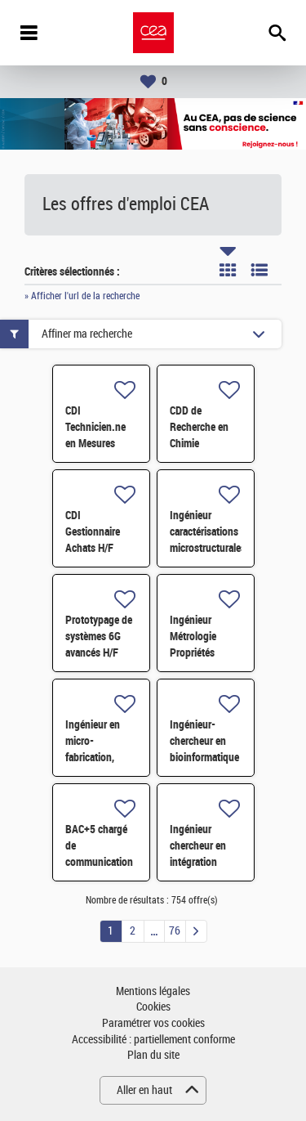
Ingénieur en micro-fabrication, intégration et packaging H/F (97, 757)
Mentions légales (153, 991)
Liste (259, 270)
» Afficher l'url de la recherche (82, 296)
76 (174, 931)
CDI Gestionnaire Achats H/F (92, 531)
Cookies (153, 1007)
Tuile (227, 270)
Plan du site (153, 1055)
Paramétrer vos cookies (153, 1023)
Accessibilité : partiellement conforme (153, 1040)
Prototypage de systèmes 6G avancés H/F (98, 636)
